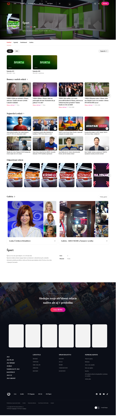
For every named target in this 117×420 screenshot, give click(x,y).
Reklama (87, 361)
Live (15, 3)
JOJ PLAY (11, 361)
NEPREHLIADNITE (91, 355)
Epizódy (16, 42)
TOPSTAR (35, 361)
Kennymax (14, 413)
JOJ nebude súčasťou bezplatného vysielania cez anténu (96, 375)
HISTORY (35, 371)
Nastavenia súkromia (32, 407)
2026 (10, 51)
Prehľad (9, 42)
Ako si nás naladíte (90, 365)
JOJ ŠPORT (12, 365)
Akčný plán (88, 379)
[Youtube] (104, 399)
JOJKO (10, 368)
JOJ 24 (41, 3)
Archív (22, 3)
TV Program (31, 3)
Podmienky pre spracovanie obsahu (13, 407)
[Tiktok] (107, 399)
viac (51, 30)
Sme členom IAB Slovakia (43, 407)
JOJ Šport (50, 3)
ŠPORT (61, 365)
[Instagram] (100, 399)
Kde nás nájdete (89, 368)
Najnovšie (103, 51)
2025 (17, 51)
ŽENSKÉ (35, 358)
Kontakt (52, 407)
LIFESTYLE (37, 355)
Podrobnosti (23, 42)
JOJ (8, 357)
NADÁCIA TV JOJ (15, 372)
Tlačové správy (89, 358)
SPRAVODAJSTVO (65, 355)
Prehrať (58, 310)
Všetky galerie (103, 197)
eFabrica (24, 413)
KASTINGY (12, 376)
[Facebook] (96, 399)
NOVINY (61, 358)
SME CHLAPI (36, 365)
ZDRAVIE (35, 368)
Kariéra (87, 371)
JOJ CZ (10, 380)
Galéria (31, 42)
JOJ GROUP (12, 383)
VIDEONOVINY (63, 368)
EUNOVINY (62, 371)
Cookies (24, 407)
